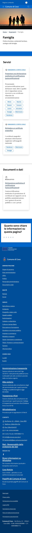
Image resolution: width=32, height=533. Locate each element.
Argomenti (12, 32)
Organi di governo (8, 269)
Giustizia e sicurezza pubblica (11, 330)
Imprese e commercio (9, 333)
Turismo (5, 346)
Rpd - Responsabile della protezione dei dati (12, 445)
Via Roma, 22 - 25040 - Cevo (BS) (16, 421)
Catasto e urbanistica (9, 321)
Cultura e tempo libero (9, 324)
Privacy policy (6, 497)
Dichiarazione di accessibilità (10, 501)
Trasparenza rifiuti (10, 395)
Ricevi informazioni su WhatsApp (11, 459)
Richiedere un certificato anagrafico (14, 129)
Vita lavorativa (7, 349)
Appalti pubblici (7, 315)
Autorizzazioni (7, 318)
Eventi (4, 361)
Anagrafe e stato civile (17, 70)
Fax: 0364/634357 (9, 427)
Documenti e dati (7, 285)
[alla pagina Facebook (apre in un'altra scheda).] (3, 454)
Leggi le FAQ (6, 505)
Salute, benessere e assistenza (12, 339)
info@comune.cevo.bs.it (11, 437)
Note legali (5, 493)
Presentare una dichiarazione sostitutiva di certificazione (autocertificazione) (15, 76)
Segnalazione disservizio (9, 509)
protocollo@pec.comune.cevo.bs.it (14, 440)
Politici (4, 278)
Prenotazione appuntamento (10, 517)
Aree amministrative (8, 272)
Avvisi (4, 297)
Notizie (4, 294)
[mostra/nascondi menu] (3, 7)
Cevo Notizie (7, 469)
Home (5, 32)
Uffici (4, 275)
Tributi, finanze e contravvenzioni (13, 342)
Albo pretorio (7, 381)
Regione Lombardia (8, 3)
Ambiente (5, 309)
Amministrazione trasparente (14, 368)
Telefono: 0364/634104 (11, 424)
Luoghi (4, 358)
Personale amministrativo (10, 281)
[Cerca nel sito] (28, 7)
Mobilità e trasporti (8, 336)
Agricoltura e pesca (8, 306)
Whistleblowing (9, 409)
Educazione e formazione (10, 327)
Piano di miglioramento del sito (11, 513)
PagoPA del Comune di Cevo (14, 478)
